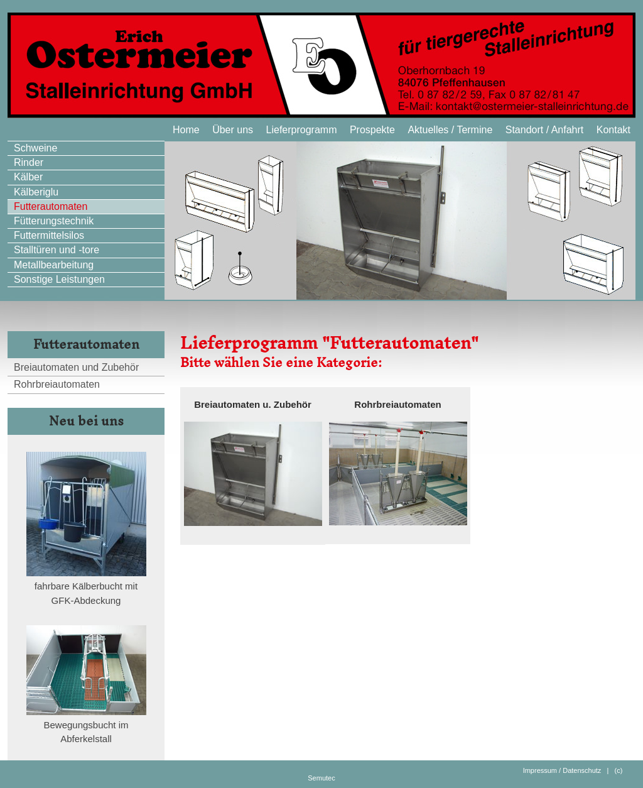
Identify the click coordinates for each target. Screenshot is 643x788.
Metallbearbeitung (54, 265)
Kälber (28, 177)
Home (186, 129)
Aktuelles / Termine (450, 129)
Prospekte (372, 129)
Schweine (35, 148)
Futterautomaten (50, 206)
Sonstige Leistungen (59, 279)
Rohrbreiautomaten (57, 384)
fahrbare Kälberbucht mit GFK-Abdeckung (86, 588)
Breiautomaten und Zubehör (76, 367)
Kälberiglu (36, 192)
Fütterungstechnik (54, 221)
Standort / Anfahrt (544, 129)
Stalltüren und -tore (56, 249)
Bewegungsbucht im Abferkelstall (86, 727)
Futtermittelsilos (49, 235)
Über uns (232, 129)
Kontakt (613, 129)
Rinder (28, 162)
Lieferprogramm (301, 129)
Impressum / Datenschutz (562, 770)
